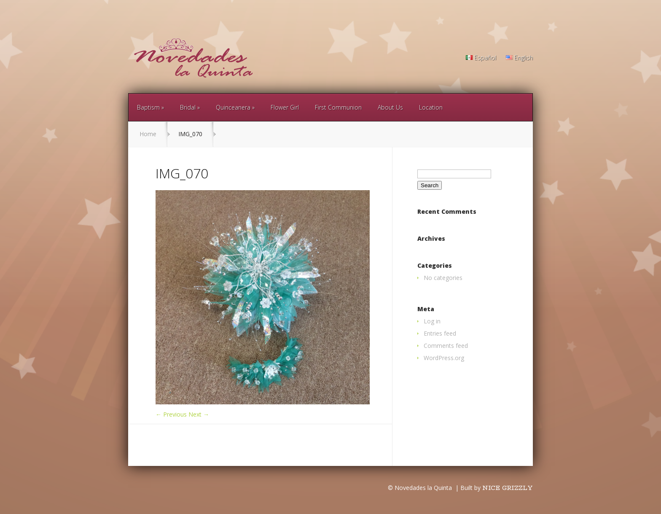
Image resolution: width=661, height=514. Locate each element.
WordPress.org (444, 358)
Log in (432, 321)
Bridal (188, 107)
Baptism (148, 107)
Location (431, 107)
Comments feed (446, 346)
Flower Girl (285, 107)
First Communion (338, 107)
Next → (198, 414)
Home (148, 134)
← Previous (171, 414)
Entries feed (440, 333)
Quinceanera (233, 107)
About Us (390, 107)
